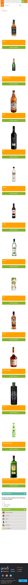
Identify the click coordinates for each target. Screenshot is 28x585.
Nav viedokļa (6, 506)
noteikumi (13, 571)
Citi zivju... (7, 515)
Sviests (6, 518)
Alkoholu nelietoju (7, 504)
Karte (23, 2)
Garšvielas (7, 525)
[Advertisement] (14, 545)
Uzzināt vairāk (8, 583)
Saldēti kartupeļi (9, 512)
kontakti (12, 569)
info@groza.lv (6, 571)
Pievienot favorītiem (14, 47)
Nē (4, 503)
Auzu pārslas (8, 528)
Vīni (6, 522)
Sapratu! (22, 580)
